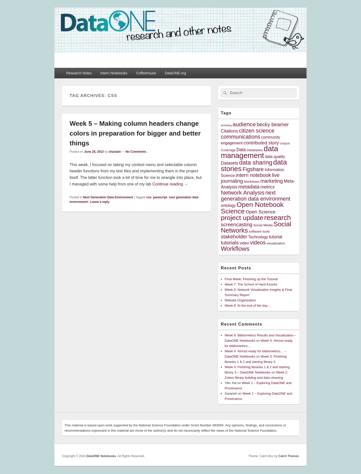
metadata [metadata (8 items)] (249, 186)
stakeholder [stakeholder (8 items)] (234, 236)
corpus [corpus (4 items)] (285, 143)
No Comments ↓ (137, 151)
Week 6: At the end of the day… (248, 305)
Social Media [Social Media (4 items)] (263, 225)
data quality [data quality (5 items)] (275, 156)
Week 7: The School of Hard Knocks (251, 284)
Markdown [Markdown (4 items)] (252, 181)
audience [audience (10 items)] (244, 124)
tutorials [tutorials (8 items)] (230, 242)
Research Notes (79, 73)
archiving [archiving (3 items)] (226, 125)
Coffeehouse (146, 73)
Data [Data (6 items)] (241, 149)
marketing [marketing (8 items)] (271, 181)
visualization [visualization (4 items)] (276, 243)
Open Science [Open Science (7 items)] (261, 211)
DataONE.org (175, 73)
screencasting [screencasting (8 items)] (236, 224)
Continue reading (170, 184)
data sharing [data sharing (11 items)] (255, 162)
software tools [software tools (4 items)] (259, 231)
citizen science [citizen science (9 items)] (257, 131)
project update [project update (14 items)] (242, 218)
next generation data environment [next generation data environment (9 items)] (255, 195)
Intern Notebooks (113, 73)
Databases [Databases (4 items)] (255, 150)
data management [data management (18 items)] (249, 152)
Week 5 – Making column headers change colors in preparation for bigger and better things (135, 133)
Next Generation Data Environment (108, 197)
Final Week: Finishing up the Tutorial (251, 279)
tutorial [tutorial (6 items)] (275, 236)
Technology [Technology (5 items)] (258, 237)
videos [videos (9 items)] (258, 242)
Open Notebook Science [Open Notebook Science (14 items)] (252, 208)
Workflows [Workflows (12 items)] (235, 248)
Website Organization (240, 300)
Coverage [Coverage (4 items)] (228, 150)
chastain (115, 151)
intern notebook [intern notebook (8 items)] (253, 175)
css (148, 197)
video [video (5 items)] (244, 243)
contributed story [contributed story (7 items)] (261, 142)
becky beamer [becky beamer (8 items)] (273, 124)
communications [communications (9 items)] (240, 137)
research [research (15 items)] (277, 218)
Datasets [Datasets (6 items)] (229, 163)
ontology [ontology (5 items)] (228, 205)
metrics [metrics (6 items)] (267, 186)
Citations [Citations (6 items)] (229, 131)
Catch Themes (288, 456)
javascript (160, 197)
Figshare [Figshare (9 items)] (253, 169)
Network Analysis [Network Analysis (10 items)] (242, 192)
